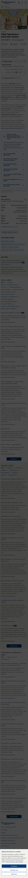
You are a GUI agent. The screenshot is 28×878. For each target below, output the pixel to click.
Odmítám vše (14, 870)
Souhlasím (14, 866)
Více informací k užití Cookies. (14, 861)
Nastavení (14, 874)
